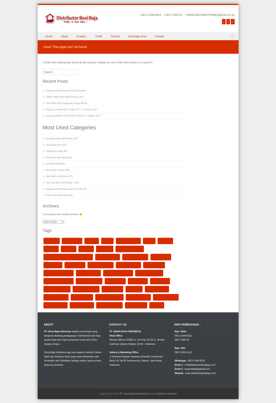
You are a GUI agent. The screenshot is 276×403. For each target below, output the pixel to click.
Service (115, 36)
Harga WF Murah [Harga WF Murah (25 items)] (75, 265)
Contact (159, 36)
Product (81, 36)
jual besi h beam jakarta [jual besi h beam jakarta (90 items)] (149, 273)
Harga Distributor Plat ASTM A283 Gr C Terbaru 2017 (73, 115)
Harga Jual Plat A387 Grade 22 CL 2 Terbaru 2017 (72, 109)
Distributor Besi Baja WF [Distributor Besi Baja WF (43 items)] (129, 248)
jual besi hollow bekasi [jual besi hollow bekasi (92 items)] (89, 281)
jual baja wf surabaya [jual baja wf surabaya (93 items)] (128, 265)
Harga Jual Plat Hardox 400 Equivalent (66, 90)
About (64, 36)
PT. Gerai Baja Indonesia (133, 393)
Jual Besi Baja (53, 163)
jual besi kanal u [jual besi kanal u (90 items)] (160, 281)
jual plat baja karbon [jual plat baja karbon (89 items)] (81, 305)
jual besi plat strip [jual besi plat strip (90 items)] (112, 289)
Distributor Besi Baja (56, 157)
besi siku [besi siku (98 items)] (149, 240)
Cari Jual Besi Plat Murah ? (60, 182)
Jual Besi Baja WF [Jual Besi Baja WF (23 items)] (154, 265)
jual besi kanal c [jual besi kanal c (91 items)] (138, 281)
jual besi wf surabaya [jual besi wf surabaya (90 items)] (138, 297)
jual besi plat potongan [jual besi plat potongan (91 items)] (86, 289)
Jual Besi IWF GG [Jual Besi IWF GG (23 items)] (115, 281)
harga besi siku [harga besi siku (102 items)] (53, 265)
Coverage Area (137, 36)
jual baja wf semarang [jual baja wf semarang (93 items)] (100, 265)
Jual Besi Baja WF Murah (59, 138)
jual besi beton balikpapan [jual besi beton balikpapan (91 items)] (58, 273)
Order (98, 36)
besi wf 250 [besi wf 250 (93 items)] (86, 248)
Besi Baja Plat (53, 145)
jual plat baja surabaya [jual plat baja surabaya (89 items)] (109, 305)
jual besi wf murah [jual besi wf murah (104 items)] (81, 297)
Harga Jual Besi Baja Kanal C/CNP (64, 189)
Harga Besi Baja (54, 151)
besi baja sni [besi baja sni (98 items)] (51, 240)
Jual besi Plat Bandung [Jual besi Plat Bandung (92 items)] (57, 289)
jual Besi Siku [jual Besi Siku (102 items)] (134, 289)
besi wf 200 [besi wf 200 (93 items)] (69, 248)
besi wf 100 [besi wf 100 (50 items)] (165, 240)
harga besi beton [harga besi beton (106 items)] (160, 257)
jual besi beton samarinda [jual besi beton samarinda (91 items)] (118, 273)
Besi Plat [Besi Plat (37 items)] (107, 240)
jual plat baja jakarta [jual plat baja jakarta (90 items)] (55, 305)
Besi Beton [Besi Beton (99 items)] (91, 240)
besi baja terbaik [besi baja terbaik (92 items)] (72, 240)
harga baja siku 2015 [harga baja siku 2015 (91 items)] (107, 257)
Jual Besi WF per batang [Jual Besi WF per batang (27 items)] (109, 297)
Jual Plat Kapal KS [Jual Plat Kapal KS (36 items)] (136, 305)
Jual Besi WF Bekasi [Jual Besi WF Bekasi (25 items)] (157, 289)
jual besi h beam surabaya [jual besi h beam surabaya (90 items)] (58, 281)
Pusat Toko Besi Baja (57, 195)
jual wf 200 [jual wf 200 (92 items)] (156, 305)
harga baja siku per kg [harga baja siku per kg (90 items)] (135, 257)
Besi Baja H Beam (55, 170)
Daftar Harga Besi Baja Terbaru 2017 (65, 96)
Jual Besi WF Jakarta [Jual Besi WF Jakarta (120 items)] (56, 297)
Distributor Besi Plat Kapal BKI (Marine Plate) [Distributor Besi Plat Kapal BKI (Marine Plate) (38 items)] (68, 257)
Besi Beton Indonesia (57, 176)
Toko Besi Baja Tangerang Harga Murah (66, 103)
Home (49, 36)
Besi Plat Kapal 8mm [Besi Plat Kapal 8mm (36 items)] (128, 240)
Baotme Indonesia (166, 393)
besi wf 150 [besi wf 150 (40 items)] (51, 248)
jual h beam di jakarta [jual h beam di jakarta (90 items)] (166, 297)
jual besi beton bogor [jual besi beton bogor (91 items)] (88, 273)
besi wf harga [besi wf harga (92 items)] (105, 248)
